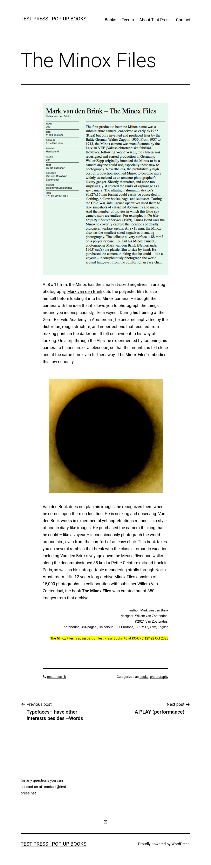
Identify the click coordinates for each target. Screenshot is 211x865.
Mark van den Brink (84, 291)
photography (159, 677)
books (144, 677)
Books (110, 19)
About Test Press (155, 19)
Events (128, 19)
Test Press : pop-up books (53, 19)
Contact (183, 19)
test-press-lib (56, 677)
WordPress (180, 844)
